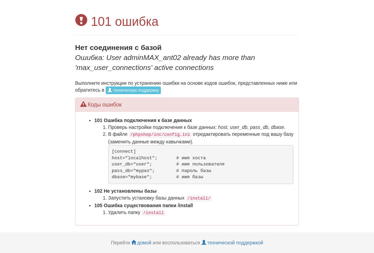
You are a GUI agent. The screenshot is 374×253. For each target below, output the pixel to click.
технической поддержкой (232, 242)
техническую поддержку (133, 90)
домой (141, 242)
